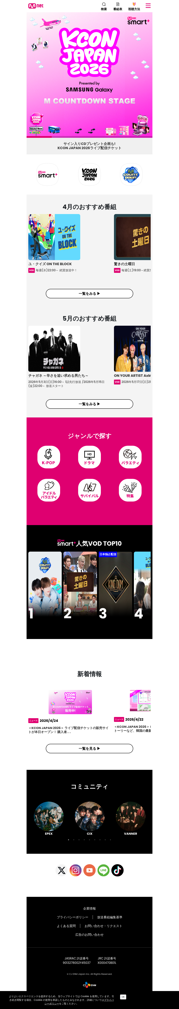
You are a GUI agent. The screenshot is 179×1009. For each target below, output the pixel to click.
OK (123, 996)
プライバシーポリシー (72, 925)
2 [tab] (53, 138)
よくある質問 (66, 934)
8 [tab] (105, 848)
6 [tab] (94, 848)
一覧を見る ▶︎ (89, 756)
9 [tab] (110, 848)
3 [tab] (78, 138)
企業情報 (89, 916)
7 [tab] (100, 848)
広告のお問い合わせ (89, 943)
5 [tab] (129, 138)
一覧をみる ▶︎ (89, 293)
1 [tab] (28, 138)
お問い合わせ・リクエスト (103, 934)
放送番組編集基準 (109, 925)
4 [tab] (104, 138)
